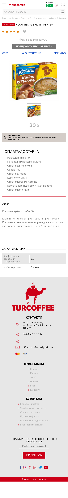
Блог (32, 385)
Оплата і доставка (30, 412)
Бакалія (24, 18)
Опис (5, 53)
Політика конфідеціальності (35, 420)
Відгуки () (60, 53)
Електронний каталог (31, 424)
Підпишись (34, 455)
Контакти (35, 389)
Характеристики (31, 53)
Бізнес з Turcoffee (29, 403)
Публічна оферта (29, 416)
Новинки (34, 381)
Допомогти (49, 4)
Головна (6, 18)
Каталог (15, 18)
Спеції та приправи (38, 18)
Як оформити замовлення (33, 408)
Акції (32, 377)
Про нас (34, 369)
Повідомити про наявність (34, 46)
